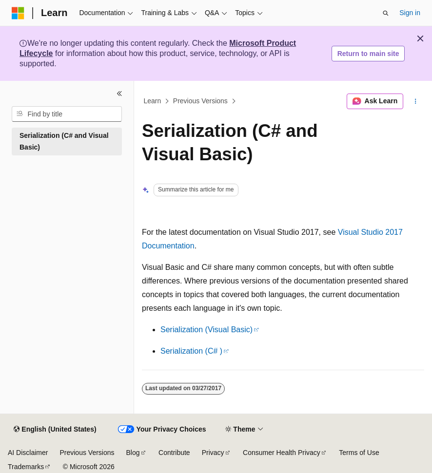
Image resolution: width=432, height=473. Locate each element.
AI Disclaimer (28, 452)
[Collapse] (119, 93)
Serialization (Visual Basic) (206, 329)
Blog (133, 452)
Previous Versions (200, 101)
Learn (152, 101)
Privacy (213, 452)
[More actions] (415, 101)
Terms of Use (359, 452)
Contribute (174, 452)
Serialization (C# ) (191, 351)
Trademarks (26, 467)
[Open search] (385, 13)
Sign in (409, 13)
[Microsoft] (18, 13)
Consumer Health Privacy (281, 452)
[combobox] (67, 114)
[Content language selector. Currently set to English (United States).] (55, 429)
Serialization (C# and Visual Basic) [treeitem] (64, 141)
